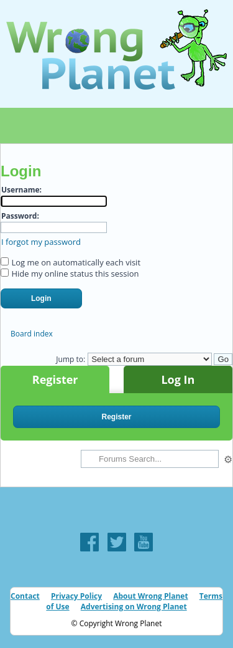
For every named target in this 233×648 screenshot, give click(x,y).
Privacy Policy (76, 596)
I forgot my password (41, 241)
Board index (32, 333)
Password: (20, 216)
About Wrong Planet (150, 596)
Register (55, 379)
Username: (21, 189)
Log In (177, 379)
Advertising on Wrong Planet (134, 606)
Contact (25, 596)
